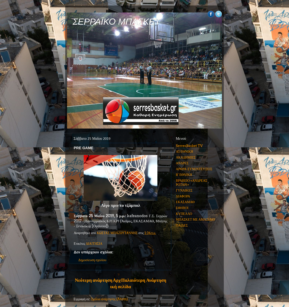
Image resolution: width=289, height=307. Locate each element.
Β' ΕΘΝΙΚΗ (184, 175)
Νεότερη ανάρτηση (93, 280)
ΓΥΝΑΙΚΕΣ (184, 190)
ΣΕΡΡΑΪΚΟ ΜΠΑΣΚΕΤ (116, 22)
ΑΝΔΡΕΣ (182, 163)
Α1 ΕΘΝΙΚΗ (184, 151)
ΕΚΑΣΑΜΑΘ (185, 202)
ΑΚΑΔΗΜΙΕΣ (186, 157)
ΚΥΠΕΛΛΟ (184, 214)
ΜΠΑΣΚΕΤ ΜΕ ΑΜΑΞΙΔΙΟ (195, 219)
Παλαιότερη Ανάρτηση (143, 280)
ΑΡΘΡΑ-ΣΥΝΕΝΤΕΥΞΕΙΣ (194, 169)
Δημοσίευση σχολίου (92, 260)
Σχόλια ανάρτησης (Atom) (109, 299)
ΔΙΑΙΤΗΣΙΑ (94, 243)
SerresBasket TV (189, 146)
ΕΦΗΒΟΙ (182, 208)
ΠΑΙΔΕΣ (182, 225)
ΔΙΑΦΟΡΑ (183, 196)
